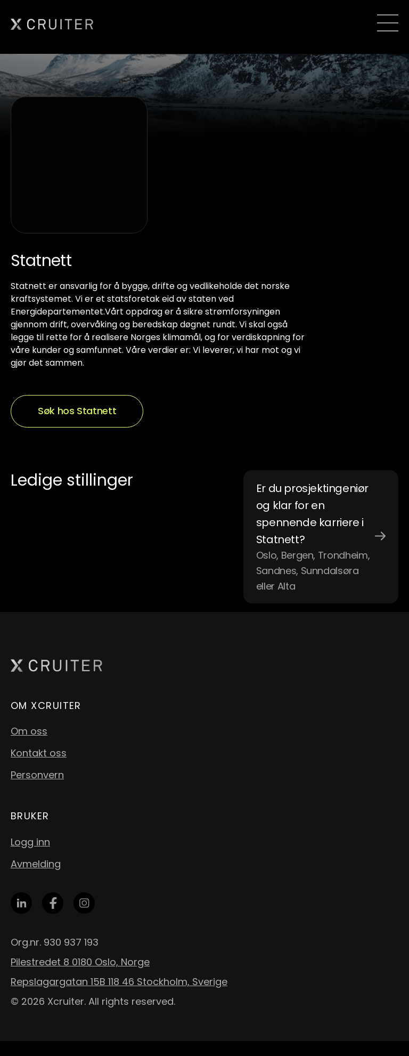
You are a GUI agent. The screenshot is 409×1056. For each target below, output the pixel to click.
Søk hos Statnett (77, 410)
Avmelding (36, 863)
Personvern (37, 774)
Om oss (29, 731)
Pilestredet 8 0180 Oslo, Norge (80, 962)
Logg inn (30, 842)
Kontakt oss (39, 753)
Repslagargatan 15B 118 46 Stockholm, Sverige (119, 981)
